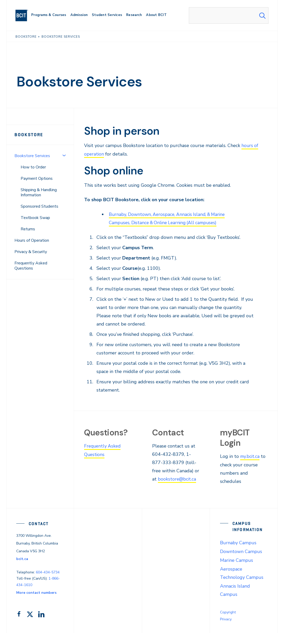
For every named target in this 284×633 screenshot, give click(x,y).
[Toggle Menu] (64, 155)
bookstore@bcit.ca (177, 478)
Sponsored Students (39, 206)
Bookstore (28, 134)
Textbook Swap (35, 218)
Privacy (226, 618)
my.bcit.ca (250, 456)
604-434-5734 (48, 571)
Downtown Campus (241, 551)
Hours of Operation (31, 240)
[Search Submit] (262, 15)
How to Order (33, 167)
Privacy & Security (30, 252)
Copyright (228, 611)
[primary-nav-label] (48, 15)
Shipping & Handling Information (39, 192)
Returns (28, 229)
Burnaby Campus (238, 542)
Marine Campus (236, 559)
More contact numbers (36, 591)
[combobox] (229, 15)
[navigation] (23, 15)
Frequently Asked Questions (30, 265)
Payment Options (37, 178)
